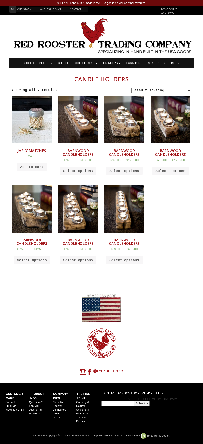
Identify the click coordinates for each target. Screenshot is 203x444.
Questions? (36, 402)
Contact (10, 402)
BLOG (175, 62)
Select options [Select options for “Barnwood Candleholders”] (78, 171)
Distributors (59, 409)
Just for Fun (36, 409)
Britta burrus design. (155, 435)
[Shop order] (161, 90)
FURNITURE (134, 62)
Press (56, 413)
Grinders (112, 62)
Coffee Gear (86, 62)
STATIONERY (156, 62)
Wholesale (35, 413)
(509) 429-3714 (14, 409)
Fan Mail (34, 405)
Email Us (10, 405)
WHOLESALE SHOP (51, 9)
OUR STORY (24, 9)
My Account (169, 9)
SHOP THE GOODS (38, 62)
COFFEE (63, 62)
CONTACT (75, 9)
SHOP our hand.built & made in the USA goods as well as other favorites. (101, 3)
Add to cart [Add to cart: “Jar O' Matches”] (32, 167)
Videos (57, 417)
